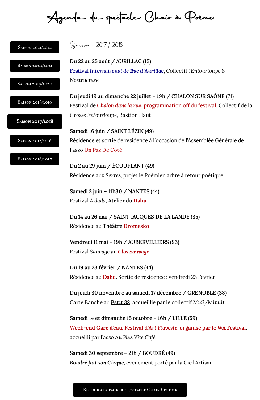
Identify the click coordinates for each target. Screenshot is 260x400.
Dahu (109, 277)
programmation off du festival (180, 105)
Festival (117, 70)
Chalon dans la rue (119, 105)
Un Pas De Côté (103, 150)
